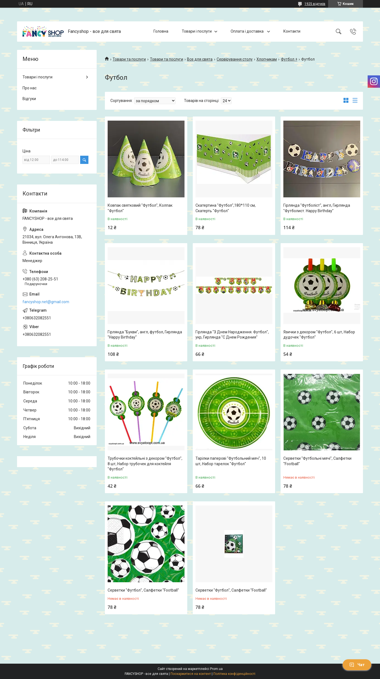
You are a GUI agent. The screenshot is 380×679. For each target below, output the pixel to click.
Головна (160, 31)
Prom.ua (216, 669)
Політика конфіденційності (234, 674)
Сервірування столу (235, 59)
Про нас (30, 88)
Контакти (291, 31)
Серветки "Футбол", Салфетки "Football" (143, 590)
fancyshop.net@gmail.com (46, 302)
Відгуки (29, 98)
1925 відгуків (314, 4)
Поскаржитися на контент (191, 674)
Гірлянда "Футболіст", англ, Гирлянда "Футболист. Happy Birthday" (316, 208)
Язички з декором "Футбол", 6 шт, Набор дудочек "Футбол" (319, 335)
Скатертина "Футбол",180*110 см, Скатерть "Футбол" (225, 208)
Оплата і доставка (247, 31)
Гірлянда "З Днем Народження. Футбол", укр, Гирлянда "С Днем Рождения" (232, 335)
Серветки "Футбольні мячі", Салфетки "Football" (317, 461)
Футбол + (289, 59)
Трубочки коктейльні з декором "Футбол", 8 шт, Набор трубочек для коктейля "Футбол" (145, 463)
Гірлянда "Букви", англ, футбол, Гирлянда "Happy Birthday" (145, 335)
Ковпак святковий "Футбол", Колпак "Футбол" (140, 208)
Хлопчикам (266, 59)
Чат (357, 664)
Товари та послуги (129, 59)
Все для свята (200, 59)
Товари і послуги (197, 31)
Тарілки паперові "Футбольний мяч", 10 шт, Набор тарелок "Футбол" (230, 461)
